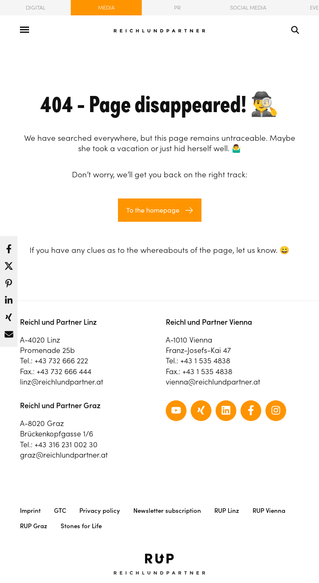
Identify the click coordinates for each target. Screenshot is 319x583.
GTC (60, 510)
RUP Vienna (269, 510)
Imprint (30, 510)
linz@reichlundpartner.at (61, 382)
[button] (8, 246)
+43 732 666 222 (61, 360)
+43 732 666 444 (64, 371)
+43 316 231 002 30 (66, 444)
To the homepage (152, 210)
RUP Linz (226, 510)
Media (106, 7)
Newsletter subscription (167, 510)
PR (177, 7)
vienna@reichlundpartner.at (213, 382)
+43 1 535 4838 (205, 360)
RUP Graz (33, 526)
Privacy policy (99, 510)
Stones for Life (81, 526)
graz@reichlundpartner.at (64, 455)
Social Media (248, 7)
